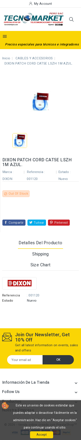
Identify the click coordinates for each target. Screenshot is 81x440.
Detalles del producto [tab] (40, 243)
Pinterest (61, 222)
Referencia (11, 295)
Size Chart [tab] (40, 265)
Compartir (16, 222)
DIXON (7, 178)
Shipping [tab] (40, 254)
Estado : (64, 172)
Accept (42, 434)
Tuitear (39, 222)
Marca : (8, 172)
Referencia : (36, 172)
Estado (7, 300)
